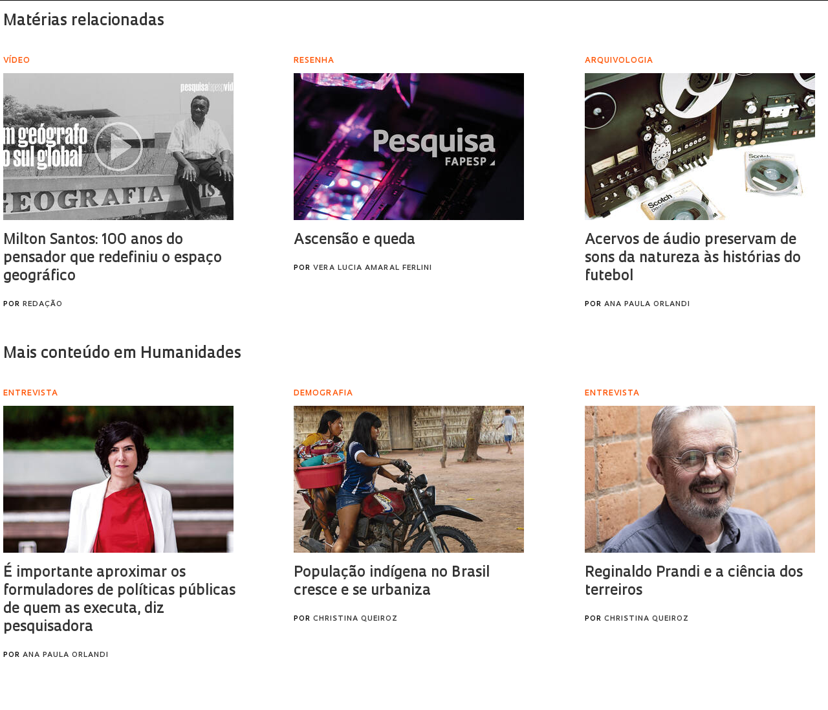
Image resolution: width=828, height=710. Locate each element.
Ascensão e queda (354, 240)
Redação (43, 304)
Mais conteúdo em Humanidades (122, 354)
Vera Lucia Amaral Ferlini (372, 268)
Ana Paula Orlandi (647, 304)
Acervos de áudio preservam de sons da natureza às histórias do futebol (693, 258)
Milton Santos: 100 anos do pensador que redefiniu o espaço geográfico (112, 258)
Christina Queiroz (355, 619)
